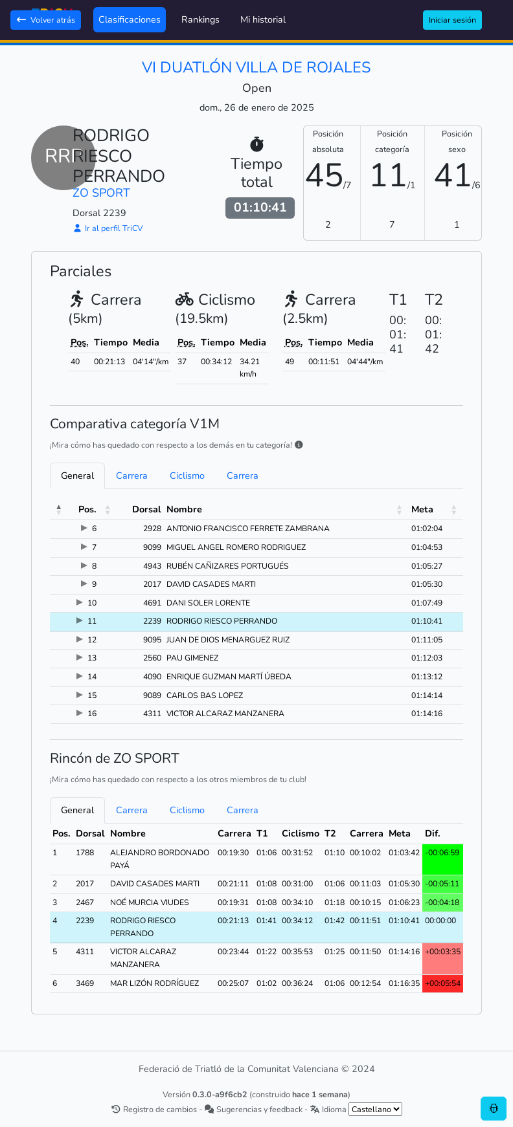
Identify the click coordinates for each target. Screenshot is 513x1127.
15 (92, 695)
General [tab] (77, 475)
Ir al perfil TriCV (108, 228)
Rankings (200, 19)
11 (92, 621)
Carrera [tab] (132, 475)
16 (92, 713)
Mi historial (263, 19)
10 (92, 603)
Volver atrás (45, 19)
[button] (59, 509)
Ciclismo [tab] (187, 475)
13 (92, 658)
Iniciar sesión (452, 19)
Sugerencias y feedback (253, 1109)
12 (92, 640)
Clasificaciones (129, 19)
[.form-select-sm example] (375, 1109)
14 (92, 677)
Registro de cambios (154, 1109)
